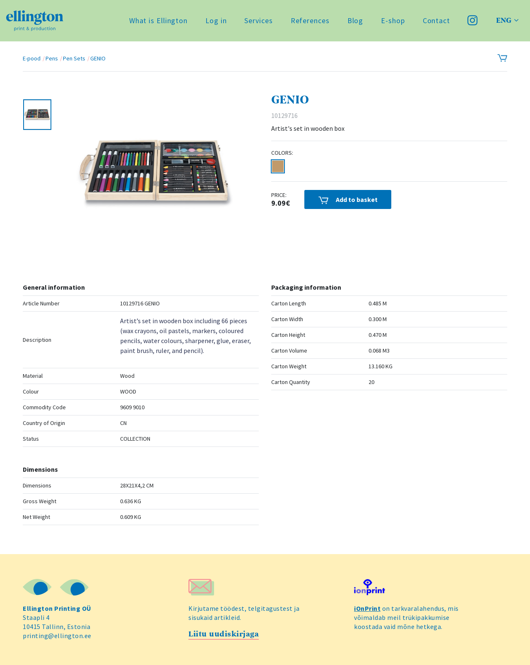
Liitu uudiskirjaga (223, 634)
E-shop (393, 20)
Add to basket (348, 199)
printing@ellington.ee (57, 635)
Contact (436, 20)
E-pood (32, 58)
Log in (215, 20)
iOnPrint (367, 608)
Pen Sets (74, 58)
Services (258, 20)
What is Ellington (158, 20)
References (310, 20)
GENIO (98, 58)
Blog (355, 20)
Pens (52, 58)
